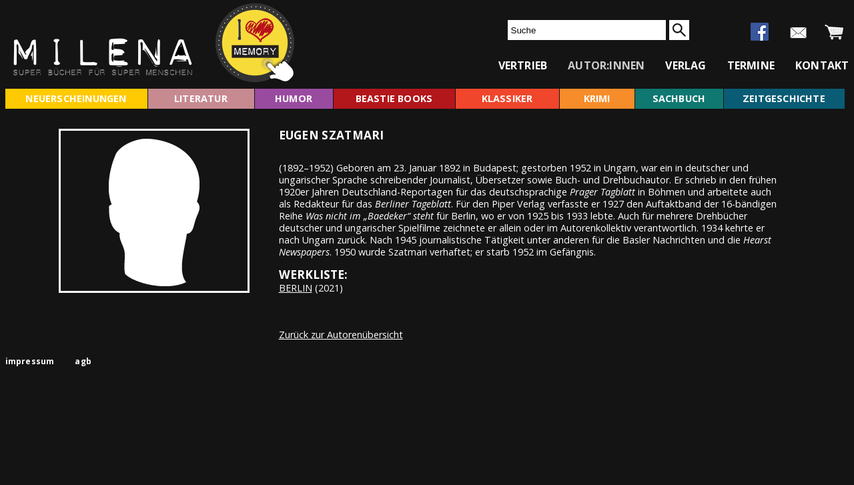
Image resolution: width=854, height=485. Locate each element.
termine (751, 65)
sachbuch (679, 98)
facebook (760, 32)
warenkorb (834, 33)
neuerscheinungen (75, 98)
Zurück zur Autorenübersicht (341, 334)
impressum (30, 361)
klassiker (507, 98)
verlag (685, 65)
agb (83, 361)
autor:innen (606, 65)
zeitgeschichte (784, 98)
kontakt (822, 65)
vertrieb (523, 65)
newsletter (798, 33)
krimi (597, 98)
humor (293, 98)
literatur (201, 98)
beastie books (394, 98)
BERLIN (295, 288)
